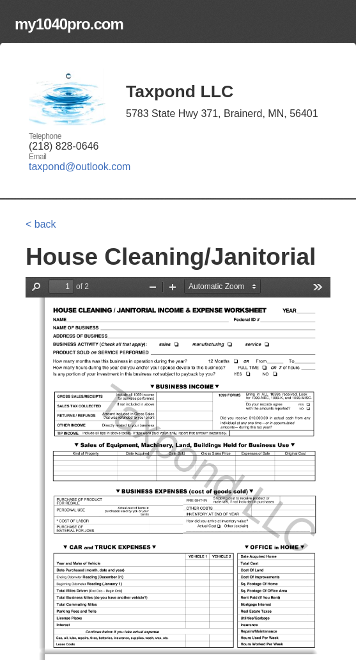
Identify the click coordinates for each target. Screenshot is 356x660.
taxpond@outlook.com (79, 166)
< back (41, 224)
